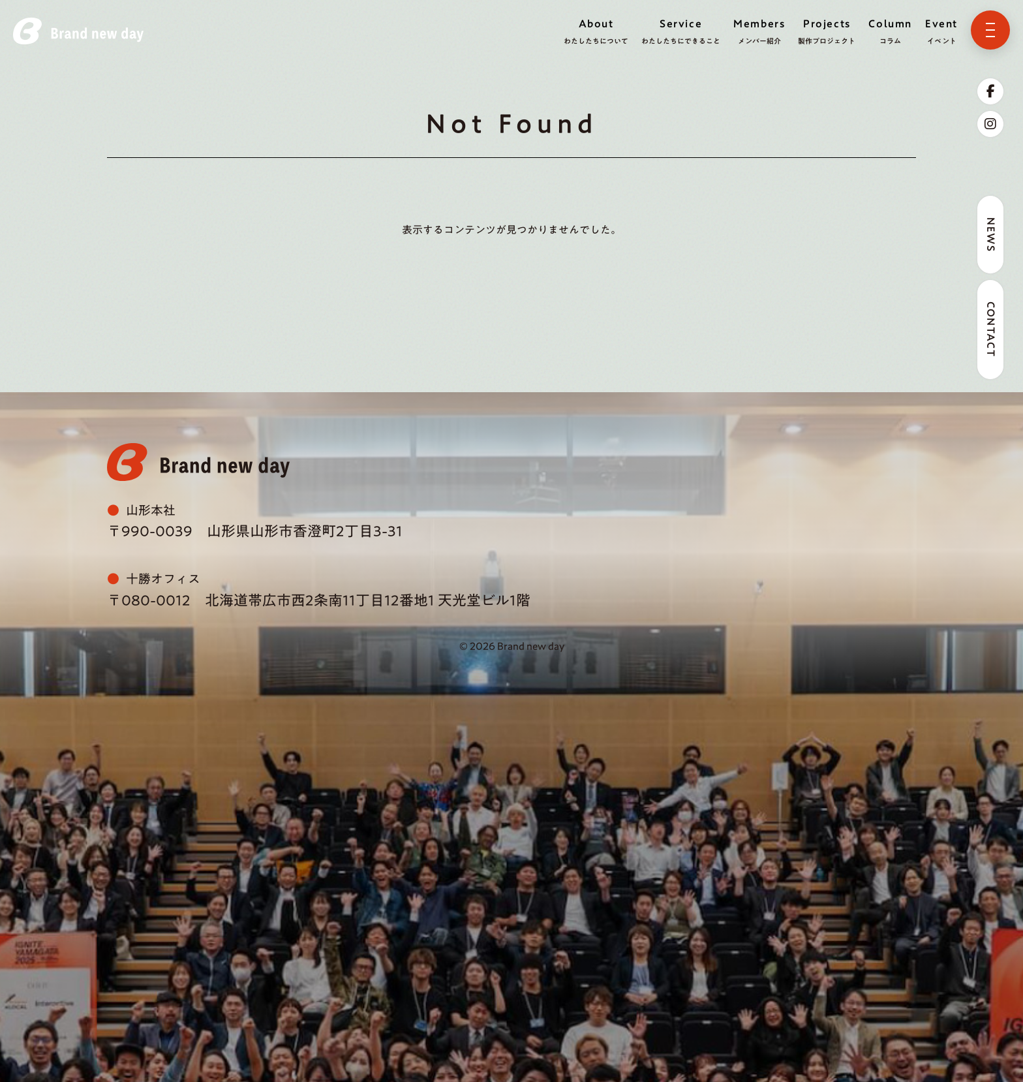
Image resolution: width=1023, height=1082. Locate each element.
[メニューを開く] (990, 30)
